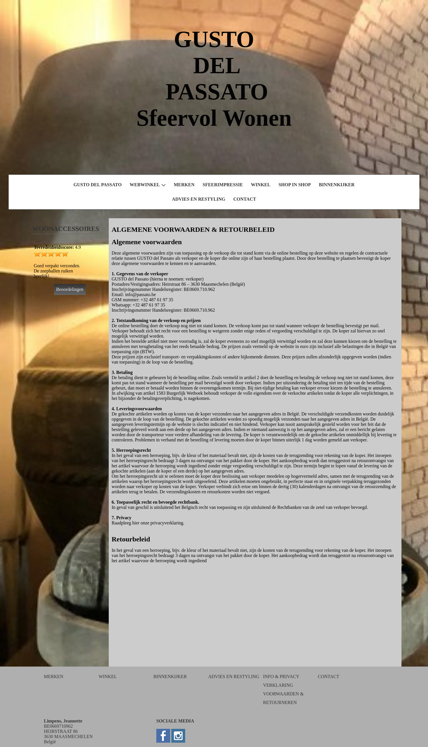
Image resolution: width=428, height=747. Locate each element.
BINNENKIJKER (337, 184)
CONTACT (244, 199)
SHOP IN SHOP (295, 184)
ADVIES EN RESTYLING (198, 199)
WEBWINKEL (148, 184)
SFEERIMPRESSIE (223, 184)
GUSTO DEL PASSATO (98, 184)
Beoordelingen (69, 289)
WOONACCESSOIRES (65, 228)
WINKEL (261, 184)
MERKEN (184, 184)
